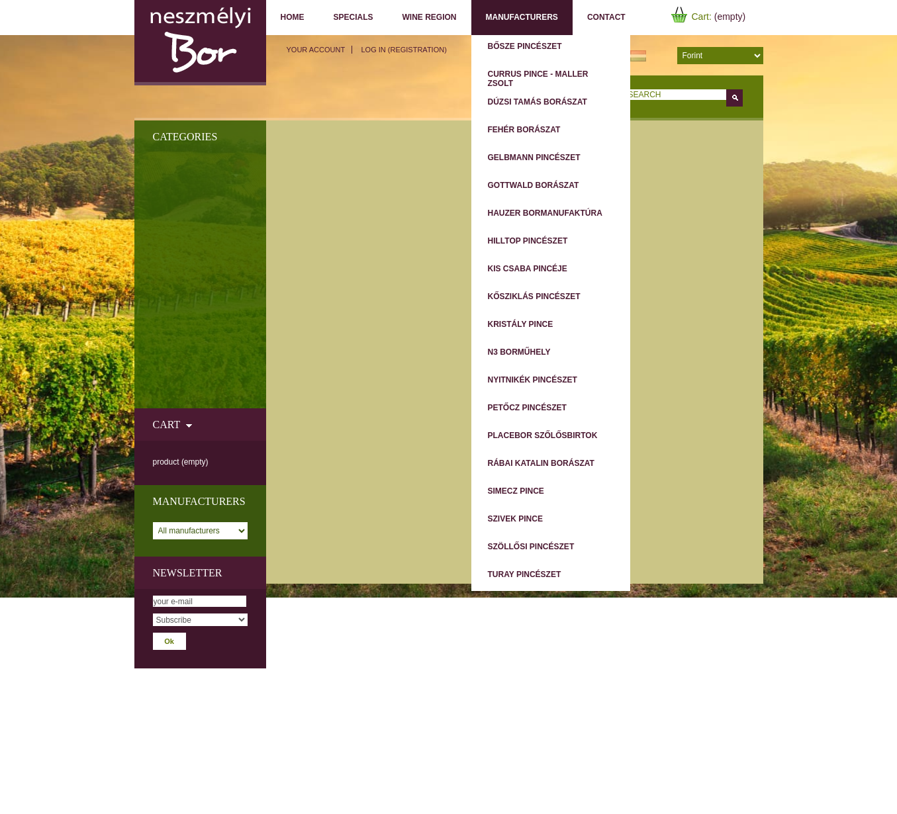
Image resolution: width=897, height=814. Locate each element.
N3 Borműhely (519, 352)
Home (293, 17)
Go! (734, 98)
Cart (166, 424)
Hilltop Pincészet (528, 241)
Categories (185, 136)
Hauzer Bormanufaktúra (545, 213)
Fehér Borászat (524, 129)
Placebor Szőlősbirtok (543, 435)
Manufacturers (522, 17)
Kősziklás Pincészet (534, 296)
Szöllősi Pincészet (531, 546)
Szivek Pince (515, 518)
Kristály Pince (520, 324)
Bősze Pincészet (525, 46)
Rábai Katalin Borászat (541, 463)
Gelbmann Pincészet (534, 157)
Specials (353, 17)
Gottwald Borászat (533, 185)
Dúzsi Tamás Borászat (537, 102)
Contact (606, 17)
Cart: (702, 16)
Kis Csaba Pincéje (527, 268)
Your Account (316, 50)
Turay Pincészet (524, 574)
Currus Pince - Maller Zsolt (538, 78)
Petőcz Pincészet (527, 407)
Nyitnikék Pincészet (532, 379)
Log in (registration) (403, 50)
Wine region (429, 17)
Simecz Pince (516, 491)
